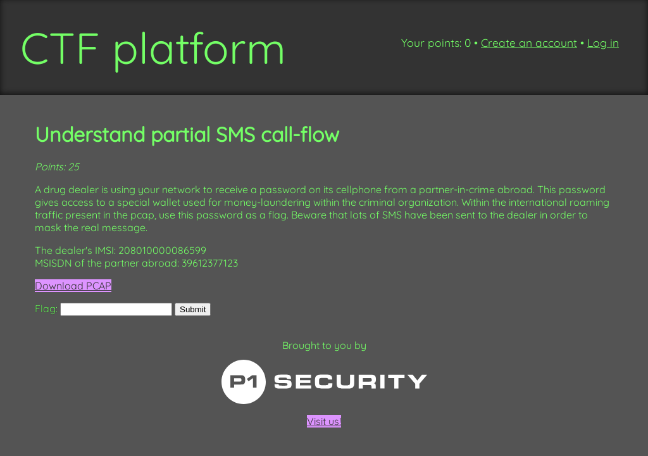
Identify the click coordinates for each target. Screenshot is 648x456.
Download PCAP (73, 285)
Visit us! (324, 394)
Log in (603, 42)
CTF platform (153, 47)
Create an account (529, 42)
